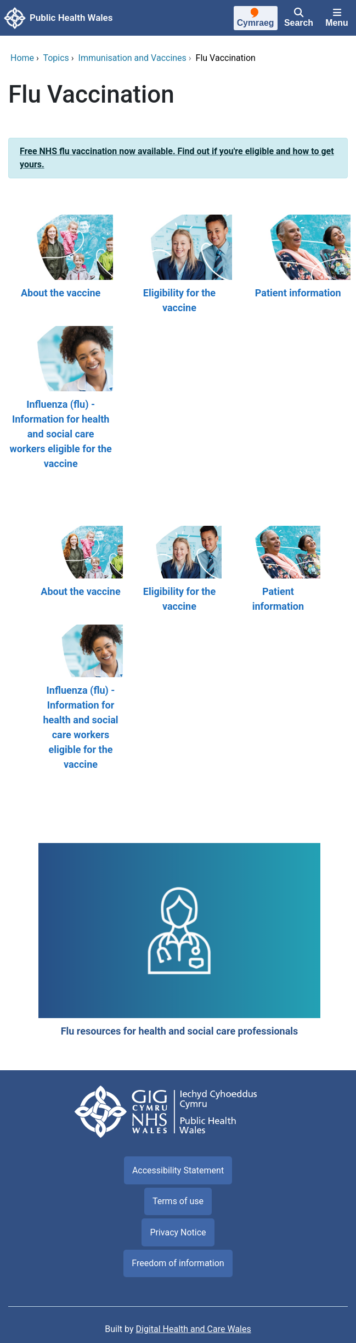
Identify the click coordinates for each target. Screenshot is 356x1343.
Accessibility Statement (178, 1170)
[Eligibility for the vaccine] (177, 265)
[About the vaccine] (59, 265)
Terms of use (178, 1201)
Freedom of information (178, 1263)
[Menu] (336, 18)
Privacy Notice (178, 1232)
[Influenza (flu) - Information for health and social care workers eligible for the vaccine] (59, 398)
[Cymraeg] (255, 19)
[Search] (298, 18)
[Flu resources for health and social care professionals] (178, 940)
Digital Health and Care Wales (193, 1329)
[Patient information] (296, 265)
